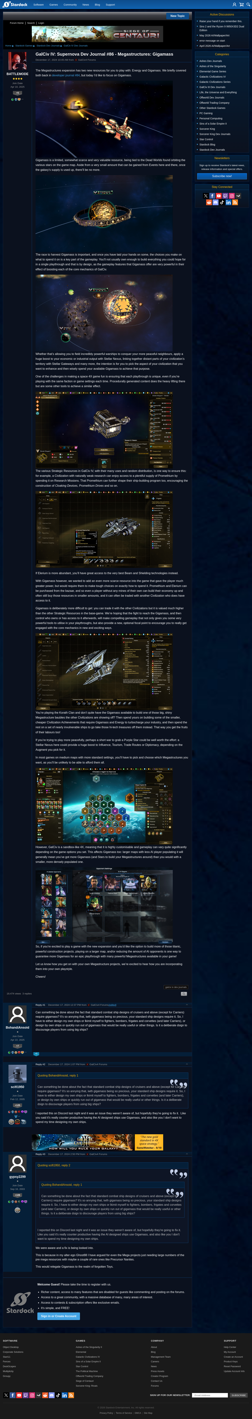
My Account (230, 1352)
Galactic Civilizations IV (88, 1356)
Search (31, 23)
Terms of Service (124, 1413)
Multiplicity (8, 1371)
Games (53, 4)
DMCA (138, 1413)
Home (8, 45)
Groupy (6, 1376)
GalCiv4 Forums (85, 59)
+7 (17, 1045)
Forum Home (17, 23)
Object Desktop (11, 1347)
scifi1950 (17, 1087)
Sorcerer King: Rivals (86, 1385)
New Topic (178, 15)
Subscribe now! (222, 176)
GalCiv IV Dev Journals (76, 45)
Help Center (230, 1347)
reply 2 (66, 1165)
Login (41, 23)
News (85, 4)
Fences (6, 1361)
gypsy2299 (17, 1177)
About (154, 1347)
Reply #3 (40, 1154)
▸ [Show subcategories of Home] (13, 46)
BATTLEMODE (18, 74)
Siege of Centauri (85, 1381)
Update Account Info (234, 1371)
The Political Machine (87, 1371)
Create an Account (233, 1356)
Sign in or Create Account (58, 1316)
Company (157, 1340)
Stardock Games (23, 45)
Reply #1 (40, 1005)
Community (70, 4)
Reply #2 (40, 1064)
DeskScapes (9, 1366)
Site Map (148, 1413)
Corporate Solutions (13, 1352)
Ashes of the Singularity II (89, 1347)
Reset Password (232, 1366)
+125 (17, 1105)
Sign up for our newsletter (170, 1395)
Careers (155, 1361)
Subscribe (239, 1395)
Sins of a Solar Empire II (88, 1361)
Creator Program (159, 1376)
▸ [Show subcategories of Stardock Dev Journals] (61, 46)
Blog (97, 4)
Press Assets (157, 1371)
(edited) (112, 1005)
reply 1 (74, 1075)
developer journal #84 (66, 75)
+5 (17, 92)
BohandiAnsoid (17, 1027)
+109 (17, 1195)
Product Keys (231, 1361)
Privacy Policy (106, 1413)
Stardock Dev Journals (48, 45)
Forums (155, 1385)
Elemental (81, 1352)
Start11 (6, 1356)
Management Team (161, 1356)
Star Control (82, 1366)
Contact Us (156, 1381)
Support (110, 4)
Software (38, 4)
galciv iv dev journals (176, 987)
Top (187, 1005)
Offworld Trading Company (89, 1376)
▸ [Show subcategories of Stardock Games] (34, 46)
